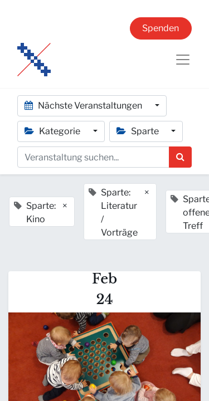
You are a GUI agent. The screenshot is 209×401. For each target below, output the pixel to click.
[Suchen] (180, 157)
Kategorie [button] (53, 131)
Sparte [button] (138, 131)
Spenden (160, 28)
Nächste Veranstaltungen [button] (84, 105)
